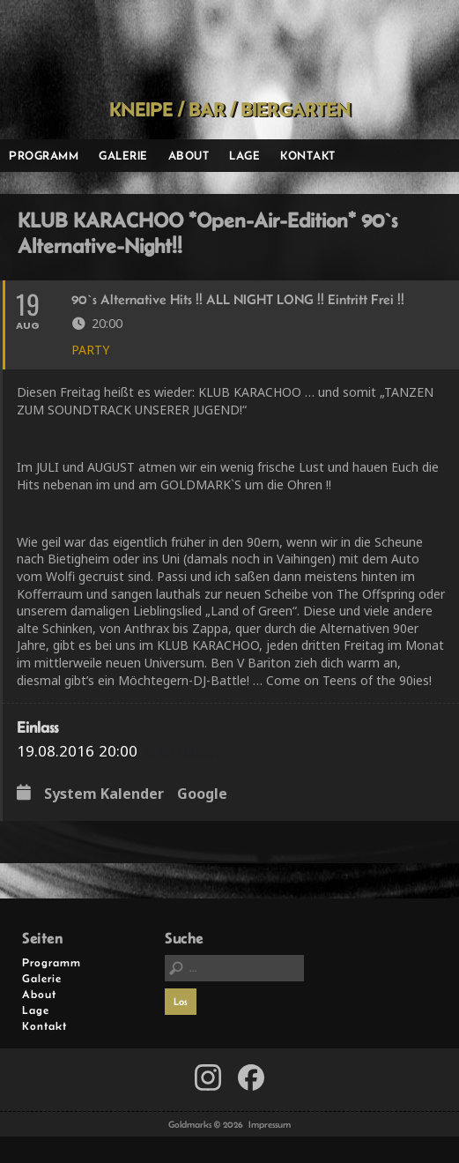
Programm (43, 155)
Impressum (269, 1124)
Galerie (123, 155)
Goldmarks (224, 49)
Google (202, 794)
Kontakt (308, 155)
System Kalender (104, 794)
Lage (244, 155)
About (189, 155)
